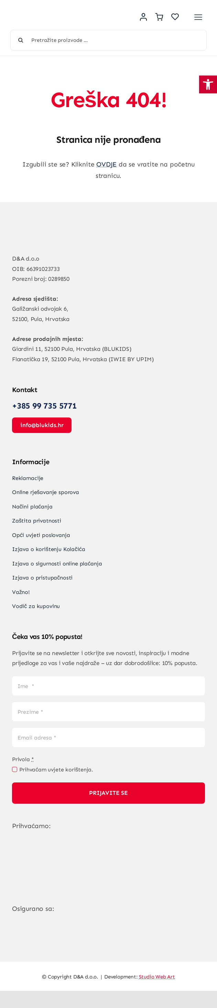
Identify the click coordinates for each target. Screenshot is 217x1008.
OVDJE (106, 164)
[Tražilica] (20, 40)
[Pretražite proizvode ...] (108, 40)
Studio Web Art (157, 977)
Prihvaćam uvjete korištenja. (56, 769)
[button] (208, 84)
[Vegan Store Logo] (51, 12)
